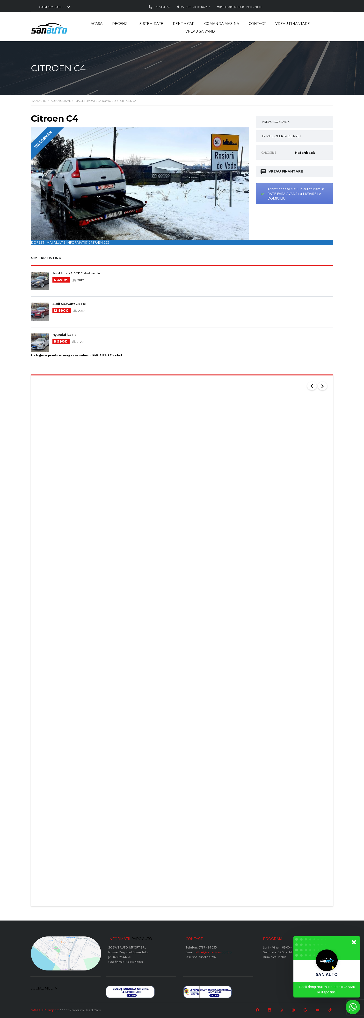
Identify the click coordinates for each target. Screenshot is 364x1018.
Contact (257, 23)
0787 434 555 (207, 946)
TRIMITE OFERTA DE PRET (281, 136)
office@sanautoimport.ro (213, 951)
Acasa (96, 23)
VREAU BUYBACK (276, 122)
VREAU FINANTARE (282, 171)
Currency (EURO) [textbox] (50, 7)
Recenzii (121, 23)
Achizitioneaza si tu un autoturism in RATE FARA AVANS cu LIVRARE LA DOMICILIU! (296, 194)
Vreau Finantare (292, 23)
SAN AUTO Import (45, 1009)
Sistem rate (151, 23)
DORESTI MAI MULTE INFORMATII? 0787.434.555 (70, 242)
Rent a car (184, 23)
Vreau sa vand (200, 31)
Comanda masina (221, 23)
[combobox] (54, 7)
